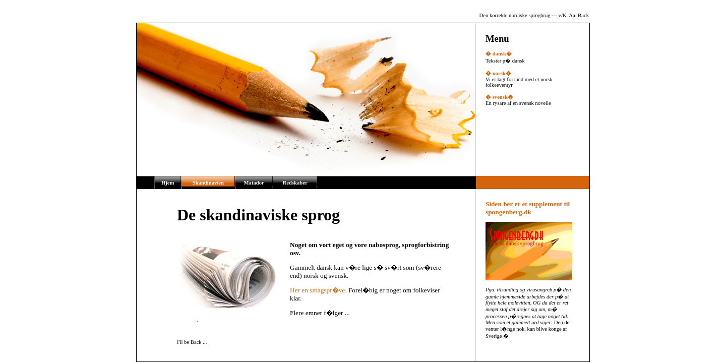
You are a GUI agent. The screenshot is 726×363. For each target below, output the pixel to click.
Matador (254, 183)
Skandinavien (208, 183)
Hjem (167, 183)
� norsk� (498, 73)
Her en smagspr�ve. (318, 290)
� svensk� (499, 97)
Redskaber (295, 183)
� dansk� (499, 53)
